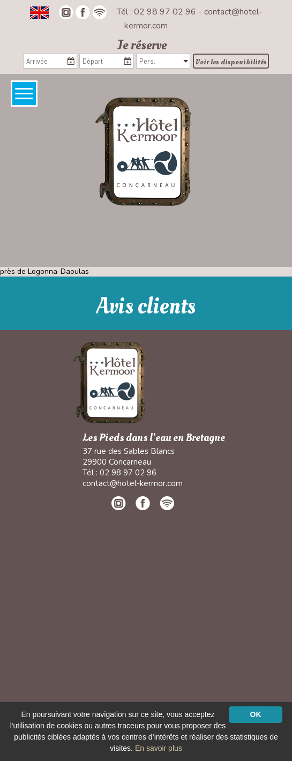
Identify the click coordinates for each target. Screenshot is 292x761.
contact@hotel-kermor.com (133, 483)
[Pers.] (163, 61)
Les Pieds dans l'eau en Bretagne (154, 438)
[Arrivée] (50, 61)
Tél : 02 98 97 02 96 (157, 12)
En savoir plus (158, 748)
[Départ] (106, 61)
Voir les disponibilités (231, 62)
